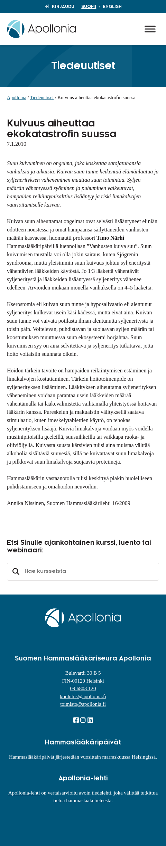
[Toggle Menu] (150, 29)
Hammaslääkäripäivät (31, 757)
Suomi (88, 6)
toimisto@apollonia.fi (83, 704)
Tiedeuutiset (42, 97)
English (112, 6)
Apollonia (16, 97)
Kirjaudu (63, 6)
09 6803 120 (83, 688)
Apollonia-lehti (24, 793)
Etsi (15, 572)
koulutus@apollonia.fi (83, 696)
